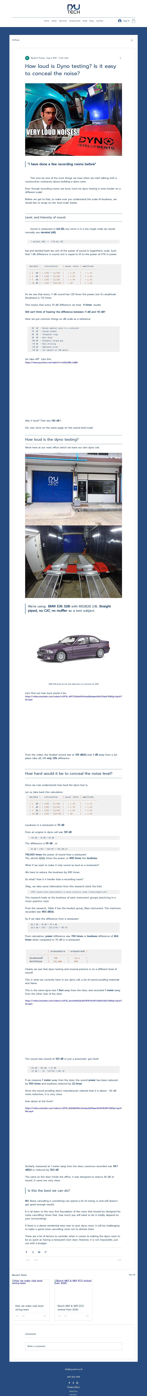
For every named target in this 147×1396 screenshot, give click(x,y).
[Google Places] (69, 1383)
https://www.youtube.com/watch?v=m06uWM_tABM (51, 362)
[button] (133, 21)
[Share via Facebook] (26, 1252)
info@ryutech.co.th (74, 1369)
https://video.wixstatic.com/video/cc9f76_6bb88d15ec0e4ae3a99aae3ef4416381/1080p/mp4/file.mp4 (73, 1110)
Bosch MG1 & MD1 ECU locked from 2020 (71, 1307)
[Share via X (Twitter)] (33, 1252)
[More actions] (120, 58)
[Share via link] (45, 1252)
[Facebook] (73, 1383)
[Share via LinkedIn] (39, 1252)
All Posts (15, 40)
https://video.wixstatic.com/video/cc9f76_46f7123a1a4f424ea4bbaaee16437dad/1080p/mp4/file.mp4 (73, 698)
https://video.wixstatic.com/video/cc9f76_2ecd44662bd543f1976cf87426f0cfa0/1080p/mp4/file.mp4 (73, 1002)
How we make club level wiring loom (29, 1307)
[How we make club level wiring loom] (31, 1290)
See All (132, 1274)
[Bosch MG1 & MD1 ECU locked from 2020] (73, 1290)
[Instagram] (77, 1383)
